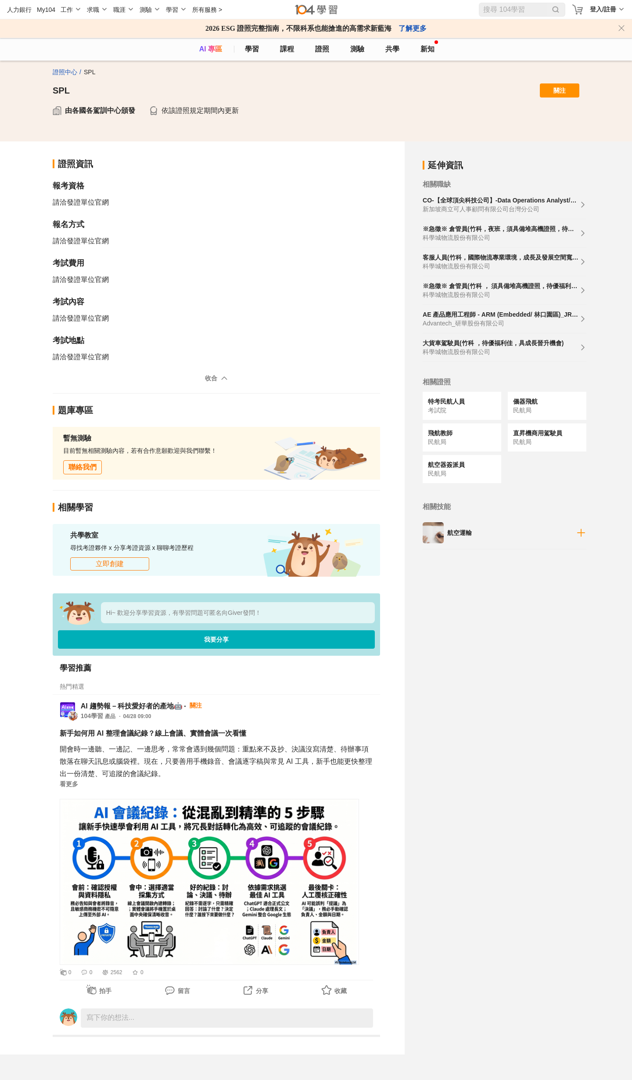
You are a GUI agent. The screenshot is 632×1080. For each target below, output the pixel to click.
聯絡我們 (82, 467)
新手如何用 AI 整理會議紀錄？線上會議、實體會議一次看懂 (153, 733)
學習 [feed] (252, 49)
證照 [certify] (322, 49)
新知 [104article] (429, 46)
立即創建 (110, 563)
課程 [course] (287, 49)
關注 (559, 90)
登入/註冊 (603, 9)
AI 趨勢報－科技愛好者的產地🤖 (132, 706)
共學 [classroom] (392, 49)
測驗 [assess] (357, 49)
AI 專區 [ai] (210, 49)
